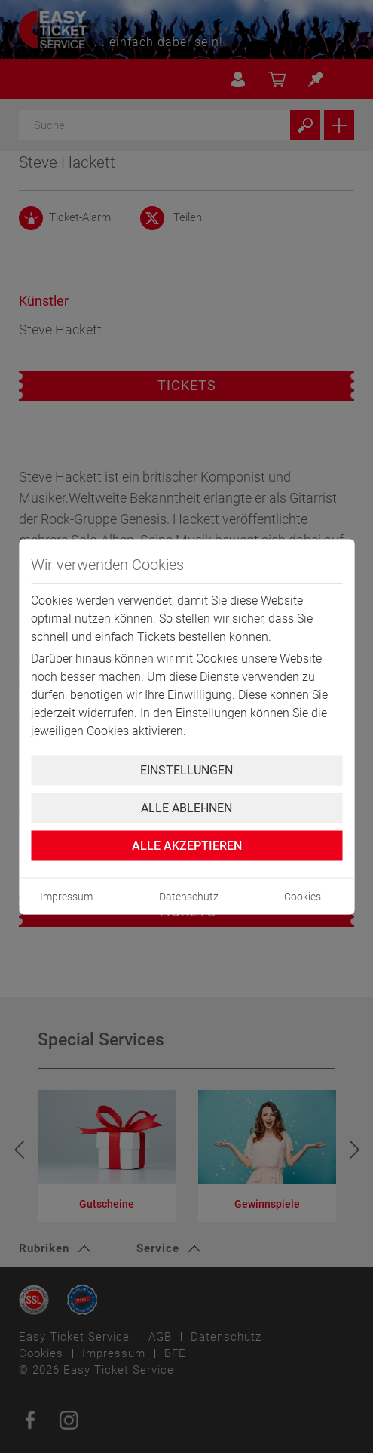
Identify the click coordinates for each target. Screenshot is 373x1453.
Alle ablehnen (186, 807)
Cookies (302, 896)
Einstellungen (186, 769)
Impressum (66, 896)
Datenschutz (189, 896)
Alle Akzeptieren (187, 845)
